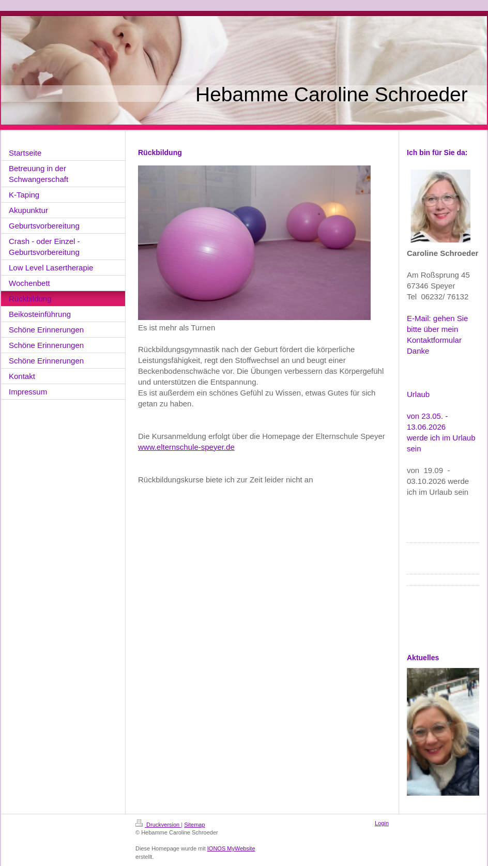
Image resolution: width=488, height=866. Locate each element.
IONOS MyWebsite (231, 848)
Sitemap (194, 825)
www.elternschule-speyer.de (186, 447)
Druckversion (158, 825)
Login (382, 823)
